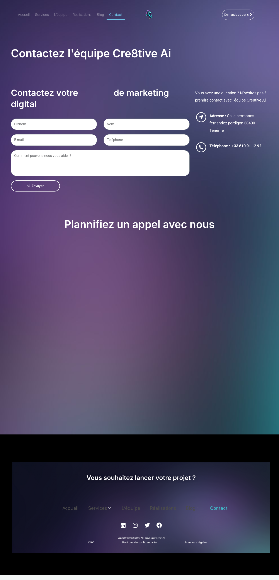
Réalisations (82, 15)
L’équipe (60, 15)
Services (42, 15)
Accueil (24, 15)
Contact (115, 15)
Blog (100, 15)
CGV (91, 542)
